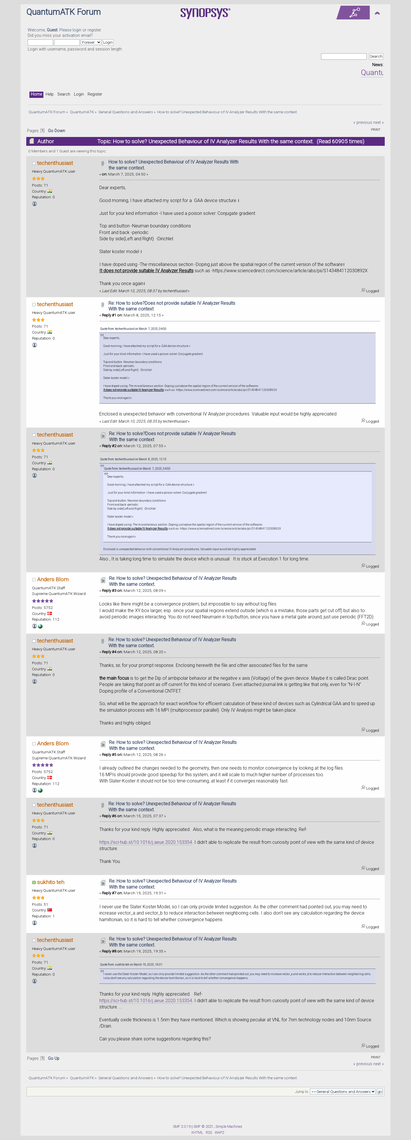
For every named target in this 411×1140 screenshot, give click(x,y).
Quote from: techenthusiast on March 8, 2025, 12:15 (133, 459)
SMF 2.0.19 (182, 1126)
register (94, 30)
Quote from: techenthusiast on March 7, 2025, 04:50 (133, 328)
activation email (76, 35)
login (76, 30)
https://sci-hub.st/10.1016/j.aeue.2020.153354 (145, 842)
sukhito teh (50, 882)
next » (378, 122)
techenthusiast (55, 163)
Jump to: (302, 1092)
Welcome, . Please (50, 30)
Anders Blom (52, 579)
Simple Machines (228, 1126)
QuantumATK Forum (63, 12)
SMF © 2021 (203, 1126)
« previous (362, 122)
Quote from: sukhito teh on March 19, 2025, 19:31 (131, 964)
